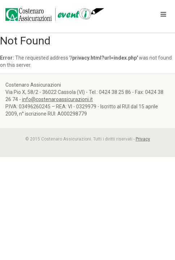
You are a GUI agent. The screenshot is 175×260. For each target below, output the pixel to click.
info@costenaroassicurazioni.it (57, 99)
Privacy (143, 139)
